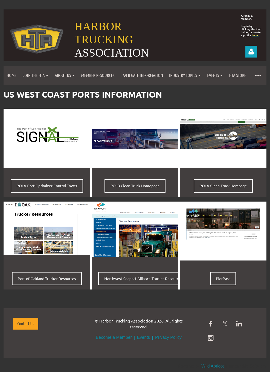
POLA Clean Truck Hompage (223, 185)
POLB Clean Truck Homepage (135, 185)
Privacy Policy (168, 337)
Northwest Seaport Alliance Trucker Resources (143, 278)
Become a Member (114, 337)
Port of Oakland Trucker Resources (47, 278)
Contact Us (25, 323)
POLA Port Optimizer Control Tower (47, 185)
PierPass (223, 278)
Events (143, 337)
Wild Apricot (212, 366)
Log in (251, 52)
